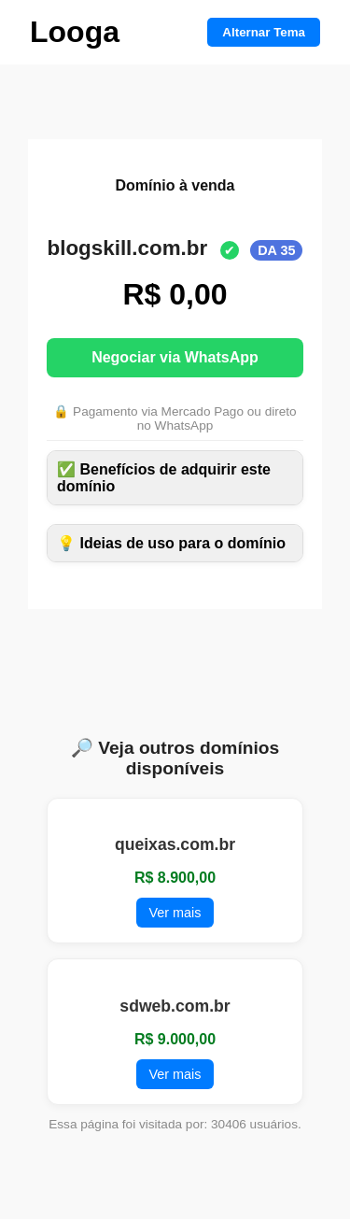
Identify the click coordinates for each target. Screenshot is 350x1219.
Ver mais (175, 912)
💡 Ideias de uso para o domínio (171, 543)
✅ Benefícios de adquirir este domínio (164, 477)
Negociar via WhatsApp (175, 357)
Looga (74, 32)
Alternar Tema (263, 32)
